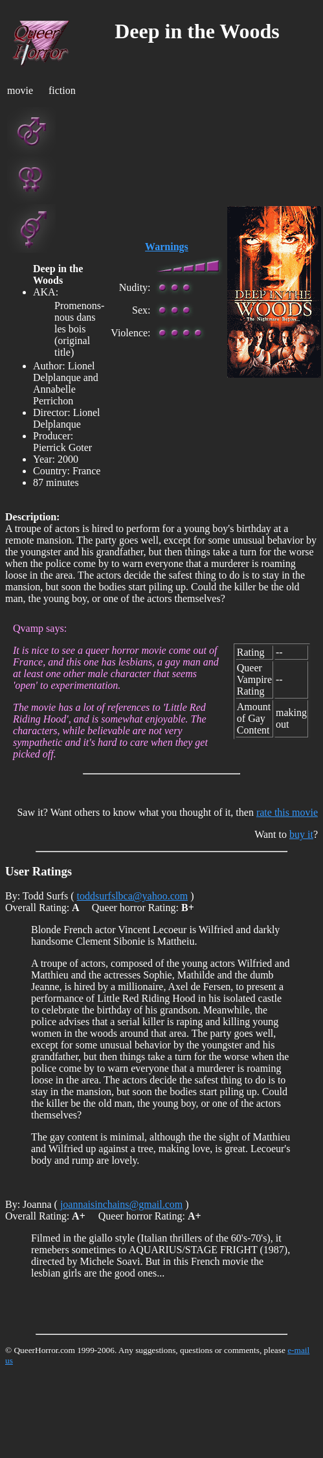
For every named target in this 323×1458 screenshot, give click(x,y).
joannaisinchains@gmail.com (121, 1204)
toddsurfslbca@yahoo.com (132, 895)
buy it (301, 834)
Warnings (166, 246)
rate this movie (287, 812)
